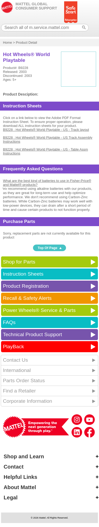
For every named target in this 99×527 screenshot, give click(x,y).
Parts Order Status (24, 380)
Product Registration (26, 286)
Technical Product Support (32, 334)
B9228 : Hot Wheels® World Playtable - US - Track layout (46, 130)
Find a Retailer (19, 391)
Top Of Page (47, 248)
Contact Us (15, 360)
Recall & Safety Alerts (27, 298)
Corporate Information (27, 401)
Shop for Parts (19, 262)
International (17, 370)
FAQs (9, 322)
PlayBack (13, 346)
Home (7, 42)
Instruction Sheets (23, 274)
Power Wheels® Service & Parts (39, 310)
